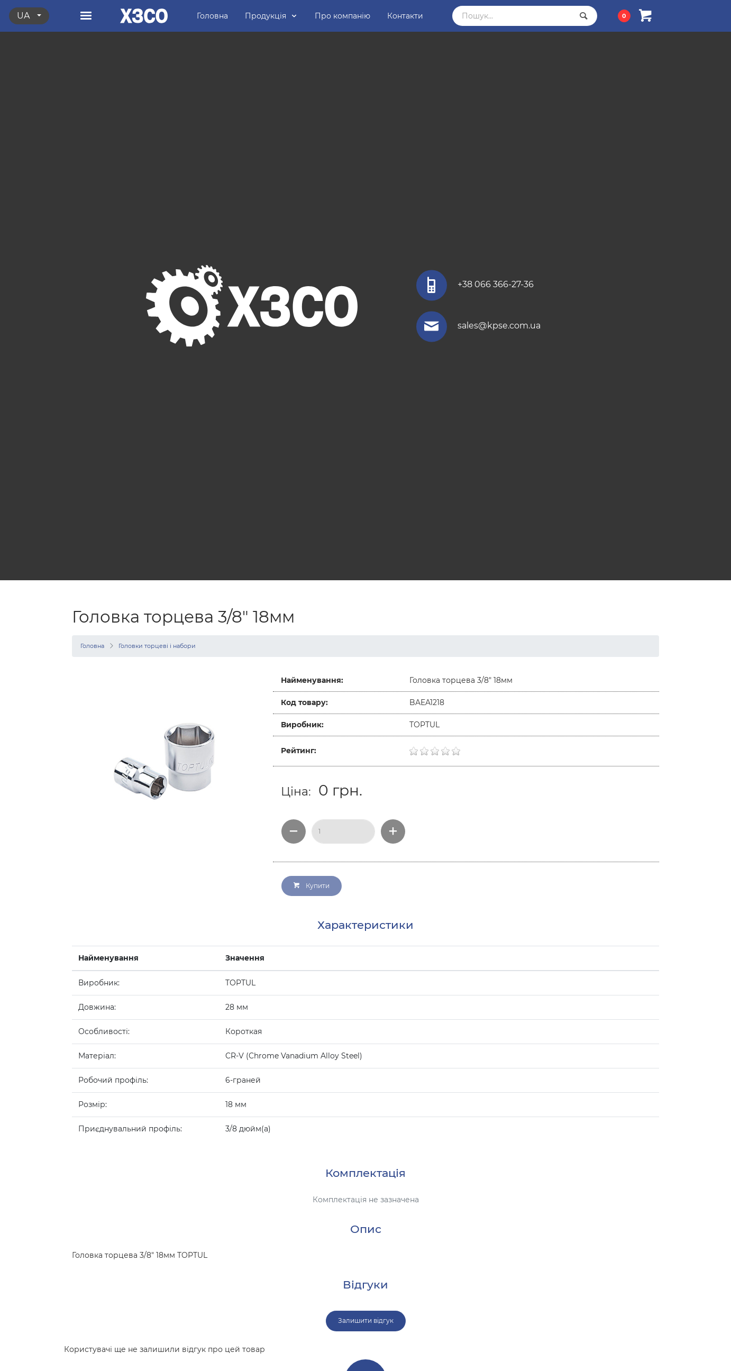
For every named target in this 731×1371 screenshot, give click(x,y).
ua (24, 16)
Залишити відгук (366, 1320)
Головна (92, 646)
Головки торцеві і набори (157, 646)
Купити (312, 886)
